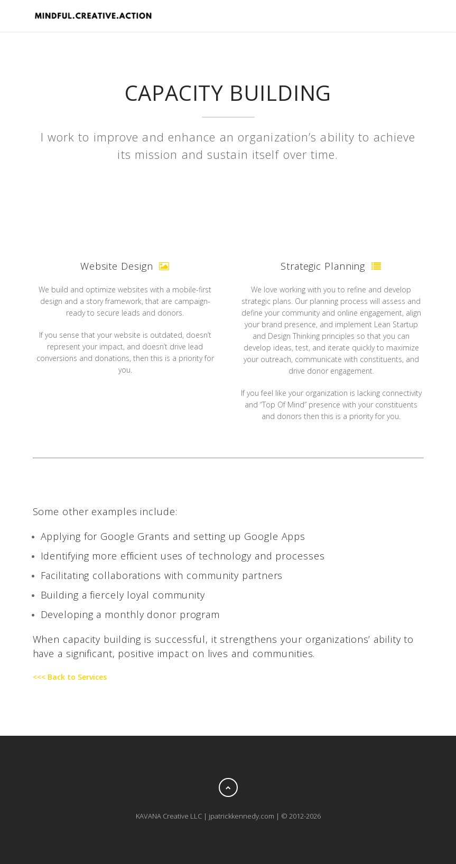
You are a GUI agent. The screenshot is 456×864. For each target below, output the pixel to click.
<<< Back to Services (70, 677)
